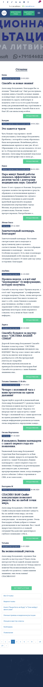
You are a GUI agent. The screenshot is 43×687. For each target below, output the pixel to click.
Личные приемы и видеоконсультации (16, 124)
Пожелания (8, 633)
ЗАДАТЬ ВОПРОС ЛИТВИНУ (29, 13)
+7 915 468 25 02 (29, 6)
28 (40, 642)
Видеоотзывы (9, 601)
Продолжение (32, 116)
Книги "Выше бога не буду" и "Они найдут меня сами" (21, 608)
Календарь (6, 226)
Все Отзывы (8, 596)
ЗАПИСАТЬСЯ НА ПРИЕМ (16, 13)
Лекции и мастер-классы (10, 78)
